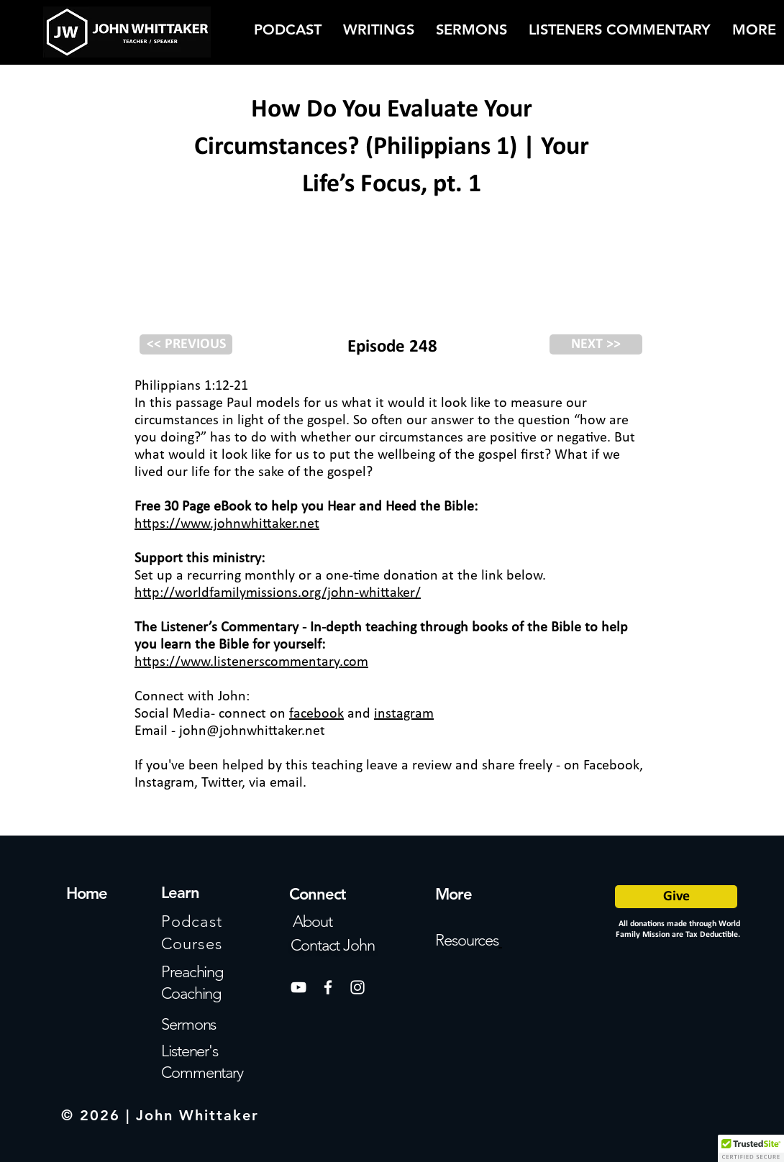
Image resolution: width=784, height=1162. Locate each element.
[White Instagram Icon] (357, 987)
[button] (751, 1148)
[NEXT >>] (596, 344)
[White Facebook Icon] (328, 987)
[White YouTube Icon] (298, 987)
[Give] (676, 896)
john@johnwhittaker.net (252, 731)
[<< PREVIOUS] (186, 344)
